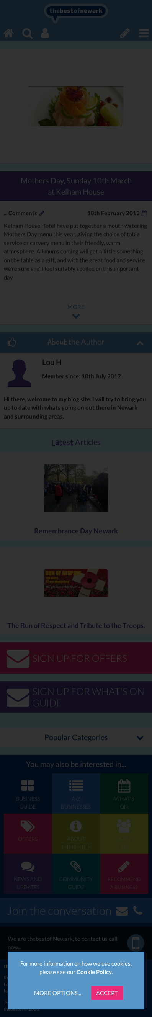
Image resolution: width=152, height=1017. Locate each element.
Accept (107, 992)
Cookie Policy (94, 971)
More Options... (57, 992)
